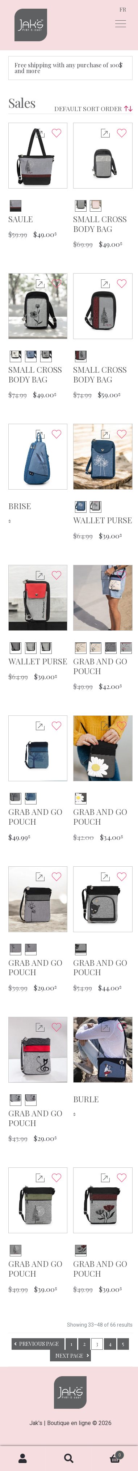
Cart (108, 1453)
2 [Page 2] (84, 1343)
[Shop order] (91, 108)
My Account (23, 1458)
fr (123, 9)
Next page (69, 1355)
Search (69, 1458)
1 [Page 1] (71, 1343)
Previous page (39, 1343)
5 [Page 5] (123, 1343)
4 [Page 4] (110, 1343)
